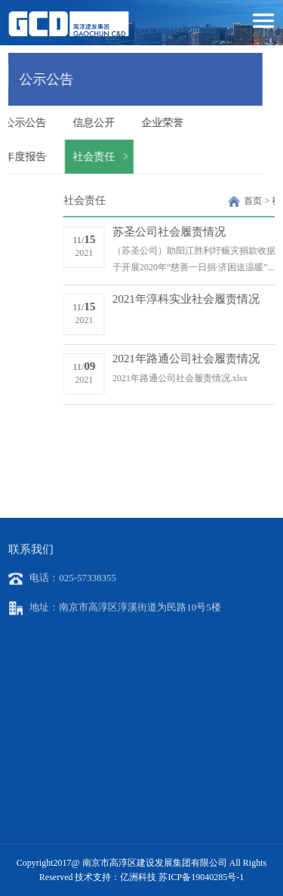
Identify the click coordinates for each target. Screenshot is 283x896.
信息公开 (66, 122)
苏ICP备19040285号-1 (201, 877)
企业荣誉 (134, 122)
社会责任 (66, 156)
